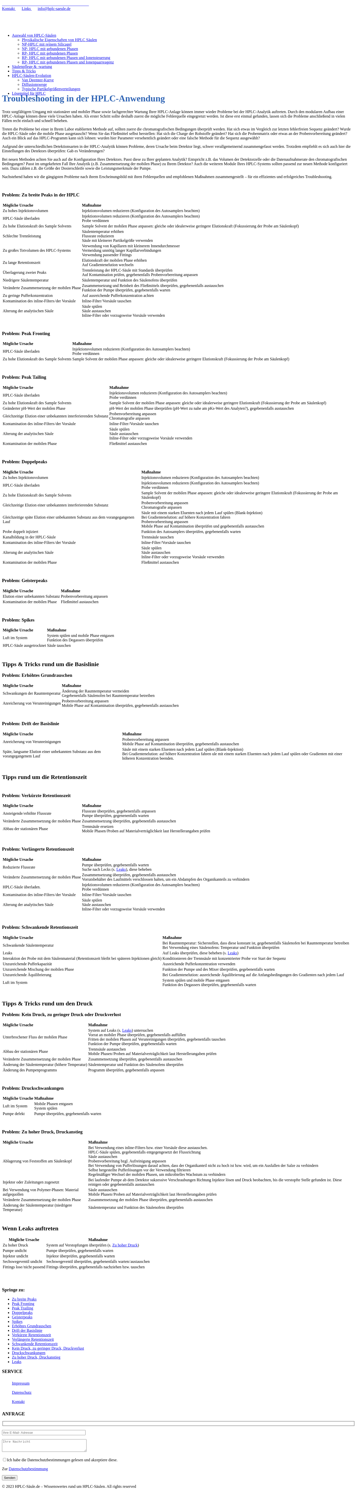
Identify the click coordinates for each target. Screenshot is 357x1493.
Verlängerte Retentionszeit (33, 1339)
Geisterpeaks (22, 1317)
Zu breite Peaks (24, 1299)
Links (27, 8)
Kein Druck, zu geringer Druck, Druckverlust (48, 1348)
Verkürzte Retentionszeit (31, 1335)
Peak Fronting (23, 1304)
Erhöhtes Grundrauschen (31, 1326)
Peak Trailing (22, 1308)
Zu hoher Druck (125, 1245)
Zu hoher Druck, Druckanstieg (36, 1357)
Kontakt (9, 8)
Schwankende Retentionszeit (35, 1344)
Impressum (21, 1383)
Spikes (17, 1321)
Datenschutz (21, 1392)
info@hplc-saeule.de (54, 8)
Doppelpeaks (22, 1312)
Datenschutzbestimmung (28, 1471)
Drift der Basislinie (27, 1330)
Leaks (121, 869)
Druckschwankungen (28, 1353)
